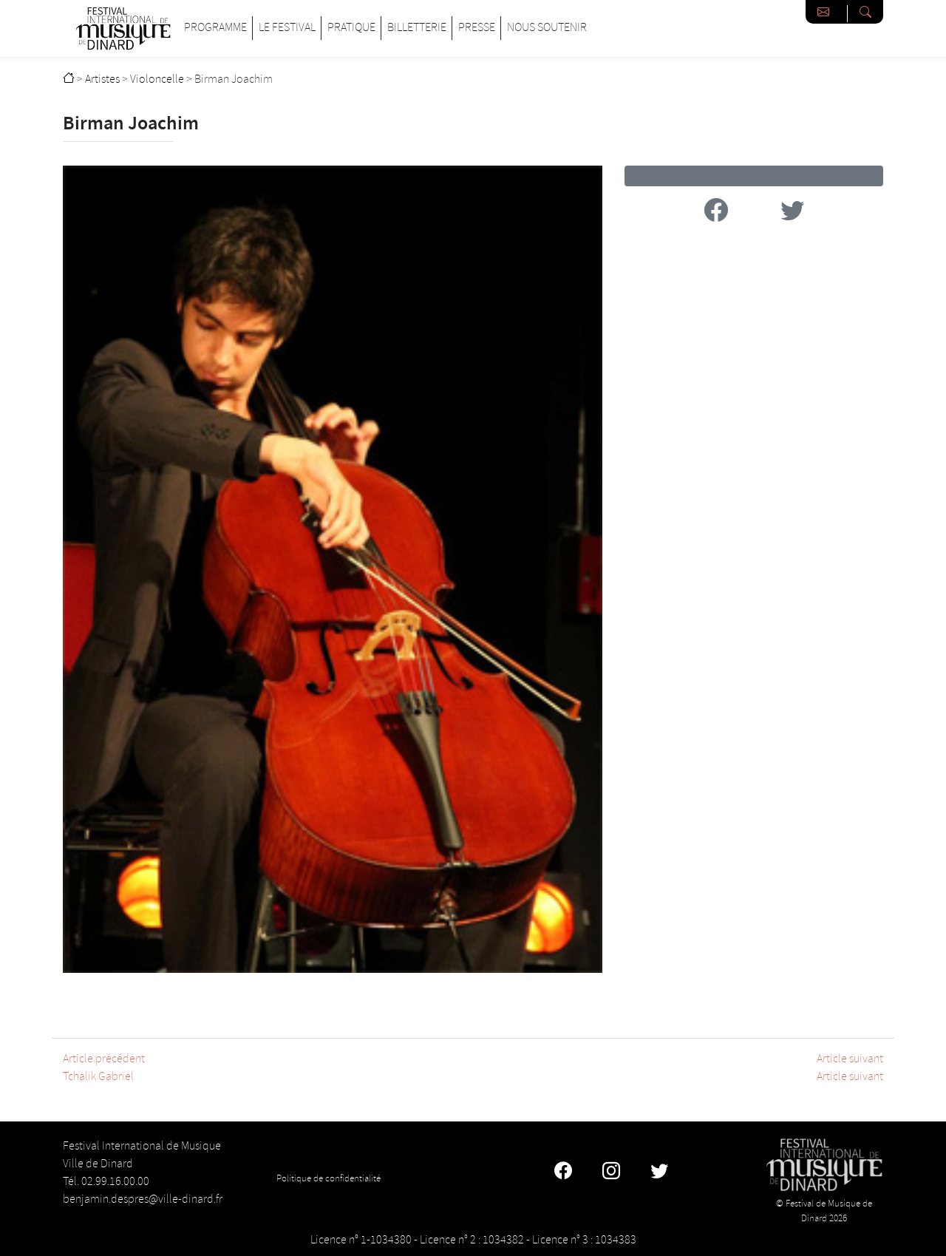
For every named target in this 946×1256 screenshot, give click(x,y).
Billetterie (416, 27)
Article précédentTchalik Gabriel (104, 1067)
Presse (476, 27)
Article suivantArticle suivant (850, 1067)
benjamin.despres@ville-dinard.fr (142, 1199)
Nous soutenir (547, 27)
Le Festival (287, 27)
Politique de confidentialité (328, 1178)
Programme (215, 27)
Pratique (351, 27)
